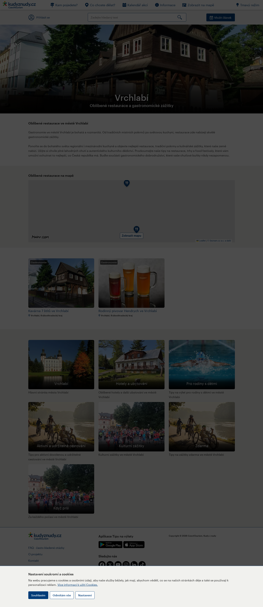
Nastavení (85, 595)
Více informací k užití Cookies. (78, 584)
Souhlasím (38, 595)
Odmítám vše (62, 595)
